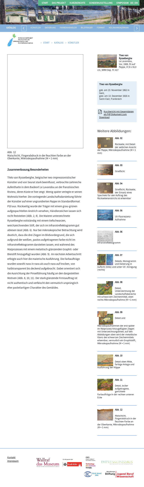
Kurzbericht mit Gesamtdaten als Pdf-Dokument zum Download (116, 114)
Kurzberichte (77, 3)
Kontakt (11, 458)
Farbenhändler (68, 28)
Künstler (36, 28)
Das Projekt (59, 3)
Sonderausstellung (100, 3)
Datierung (50, 28)
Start (45, 3)
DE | (132, 3)
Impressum (13, 461)
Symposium (122, 3)
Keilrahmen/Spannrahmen (123, 28)
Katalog (11, 28)
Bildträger (87, 28)
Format (101, 28)
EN (136, 3)
